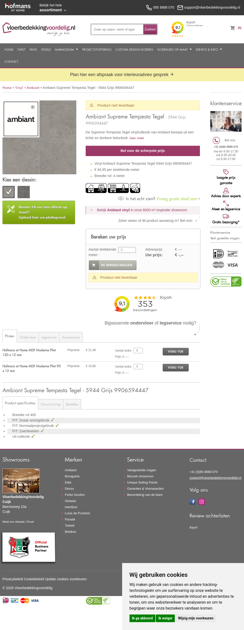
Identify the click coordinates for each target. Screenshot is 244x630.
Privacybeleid (12, 579)
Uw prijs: (154, 255)
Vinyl (33, 49)
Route (30, 521)
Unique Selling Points (142, 482)
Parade (70, 519)
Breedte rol (21, 415)
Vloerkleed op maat (172, 49)
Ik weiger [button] (165, 618)
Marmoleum (64, 49)
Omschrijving (51, 404)
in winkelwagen (116, 265)
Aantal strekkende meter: (102, 252)
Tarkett (69, 525)
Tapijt (21, 49)
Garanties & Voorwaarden (145, 488)
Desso (69, 488)
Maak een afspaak (13, 521)
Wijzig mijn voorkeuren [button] (195, 618)
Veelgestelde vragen (141, 470)
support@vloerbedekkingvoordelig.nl (216, 478)
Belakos (70, 531)
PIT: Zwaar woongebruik (31, 420)
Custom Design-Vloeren (134, 49)
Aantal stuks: (123, 350)
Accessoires (71, 337)
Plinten (9, 336)
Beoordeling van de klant (144, 495)
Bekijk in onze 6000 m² (142, 210)
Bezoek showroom (140, 476)
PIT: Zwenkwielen (26, 431)
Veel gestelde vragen (225, 238)
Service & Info (207, 49)
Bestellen (72, 404)
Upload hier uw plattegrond (43, 212)
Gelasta (70, 501)
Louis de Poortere (77, 513)
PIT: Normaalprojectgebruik (33, 426)
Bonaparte (72, 476)
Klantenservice (220, 232)
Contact (11, 62)
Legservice (49, 337)
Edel (68, 482)
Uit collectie (21, 436)
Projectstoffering (97, 49)
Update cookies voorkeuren (66, 579)
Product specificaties (20, 403)
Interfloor (71, 507)
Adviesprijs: (154, 249)
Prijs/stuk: (73, 350)
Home (8, 49)
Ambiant (33, 87)
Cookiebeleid (34, 579)
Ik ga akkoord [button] (142, 618)
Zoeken (150, 29)
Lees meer (137, 137)
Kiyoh (194, 527)
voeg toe (175, 351)
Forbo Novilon (75, 495)
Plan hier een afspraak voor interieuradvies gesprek (122, 74)
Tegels (46, 49)
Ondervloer (27, 337)
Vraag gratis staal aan (157, 198)
